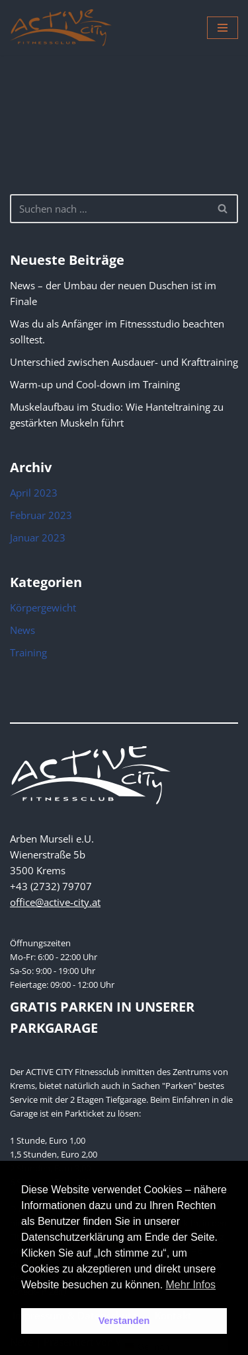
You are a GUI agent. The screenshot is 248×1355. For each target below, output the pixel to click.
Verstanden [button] (124, 1320)
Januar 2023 (37, 537)
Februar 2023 (41, 515)
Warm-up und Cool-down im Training (95, 384)
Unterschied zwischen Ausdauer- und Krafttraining (124, 361)
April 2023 (34, 492)
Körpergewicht (43, 607)
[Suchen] (109, 208)
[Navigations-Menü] (222, 28)
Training (28, 652)
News (22, 630)
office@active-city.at (55, 902)
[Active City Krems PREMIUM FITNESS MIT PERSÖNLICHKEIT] (61, 27)
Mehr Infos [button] (191, 1284)
